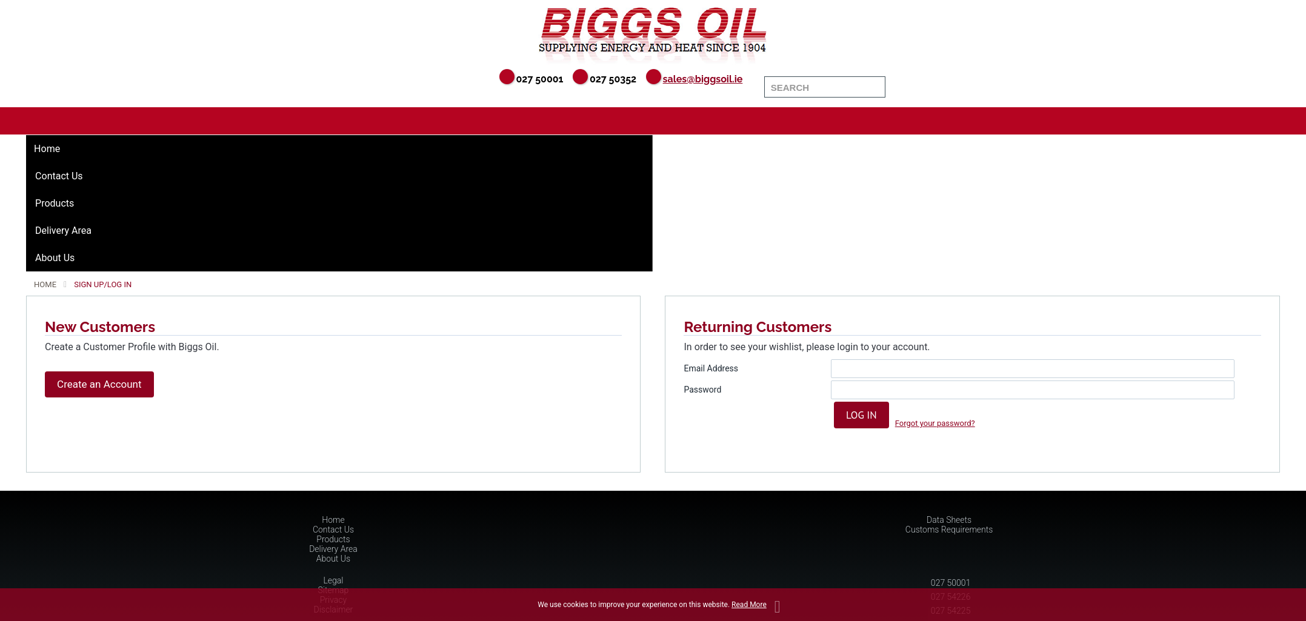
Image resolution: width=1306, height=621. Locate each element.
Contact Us (59, 176)
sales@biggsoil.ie (703, 79)
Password (702, 389)
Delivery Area (63, 230)
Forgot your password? (935, 423)
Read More (749, 604)
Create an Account (99, 384)
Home (47, 148)
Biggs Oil (652, 33)
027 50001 (951, 583)
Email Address (711, 368)
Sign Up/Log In (103, 284)
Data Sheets (949, 520)
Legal (333, 580)
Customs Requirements (949, 529)
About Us (55, 258)
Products (54, 203)
